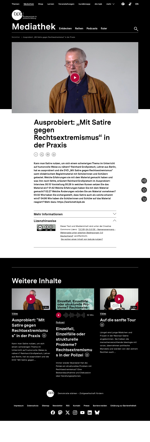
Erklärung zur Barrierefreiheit (123, 414)
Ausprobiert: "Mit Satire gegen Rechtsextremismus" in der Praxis (30, 328)
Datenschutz (32, 414)
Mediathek (16, 37)
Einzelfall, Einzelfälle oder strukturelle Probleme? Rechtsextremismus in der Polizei (74, 342)
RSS (68, 414)
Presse (86, 414)
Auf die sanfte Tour (118, 320)
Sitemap (45, 414)
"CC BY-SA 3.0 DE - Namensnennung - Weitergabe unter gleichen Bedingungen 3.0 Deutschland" (88, 232)
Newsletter (57, 414)
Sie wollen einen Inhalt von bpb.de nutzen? (82, 239)
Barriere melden (100, 414)
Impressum (19, 414)
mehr (110, 4)
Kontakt (76, 414)
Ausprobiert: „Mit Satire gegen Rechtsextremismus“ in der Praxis (49, 37)
